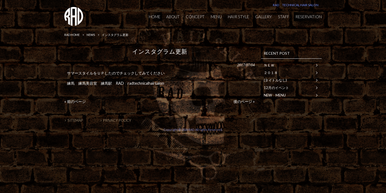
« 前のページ (75, 101)
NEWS (91, 34)
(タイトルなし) (275, 80)
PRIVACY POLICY (117, 120)
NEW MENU (275, 95)
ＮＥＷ (269, 65)
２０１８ (271, 72)
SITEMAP (75, 120)
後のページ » (244, 101)
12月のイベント (276, 88)
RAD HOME (72, 34)
